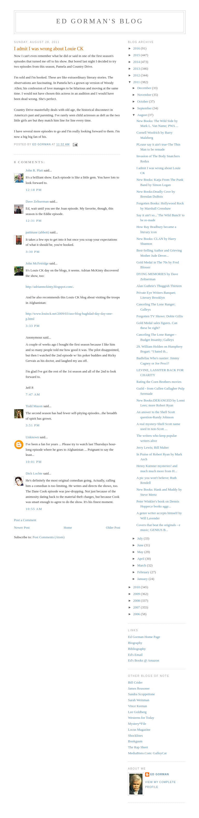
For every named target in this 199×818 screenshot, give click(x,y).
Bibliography (137, 649)
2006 (137, 614)
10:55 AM (34, 509)
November (144, 95)
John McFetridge (37, 263)
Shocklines (135, 735)
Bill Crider (135, 682)
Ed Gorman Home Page (144, 637)
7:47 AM (33, 394)
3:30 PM (33, 252)
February (143, 572)
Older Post (113, 527)
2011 (137, 82)
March (142, 565)
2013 (137, 68)
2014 (137, 62)
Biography (135, 643)
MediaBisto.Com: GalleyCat (147, 753)
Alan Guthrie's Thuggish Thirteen (159, 286)
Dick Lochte (34, 473)
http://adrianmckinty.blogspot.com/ (49, 287)
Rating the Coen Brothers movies (158, 382)
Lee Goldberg (137, 712)
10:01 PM (34, 462)
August (142, 115)
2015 (137, 55)
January (143, 579)
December (144, 88)
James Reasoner (139, 688)
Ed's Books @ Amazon (143, 660)
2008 (137, 600)
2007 (137, 607)
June (140, 545)
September (145, 108)
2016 (137, 48)
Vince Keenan (137, 706)
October (143, 101)
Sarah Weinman (138, 700)
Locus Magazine (139, 729)
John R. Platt (34, 170)
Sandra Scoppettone (141, 694)
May (140, 552)
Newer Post (22, 527)
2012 (137, 75)
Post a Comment (25, 520)
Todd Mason (34, 406)
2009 (137, 594)
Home (68, 527)
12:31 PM (34, 221)
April (141, 559)
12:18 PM (34, 190)
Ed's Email (135, 655)
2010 (137, 587)
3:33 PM (33, 326)
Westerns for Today (141, 718)
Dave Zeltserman (37, 201)
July (140, 538)
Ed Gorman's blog (99, 21)
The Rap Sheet (138, 747)
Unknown (32, 437)
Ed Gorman (159, 774)
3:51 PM (33, 425)
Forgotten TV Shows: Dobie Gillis (159, 316)
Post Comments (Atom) (49, 537)
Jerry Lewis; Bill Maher (152, 447)
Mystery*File (137, 724)
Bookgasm (135, 741)
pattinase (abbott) (37, 232)
